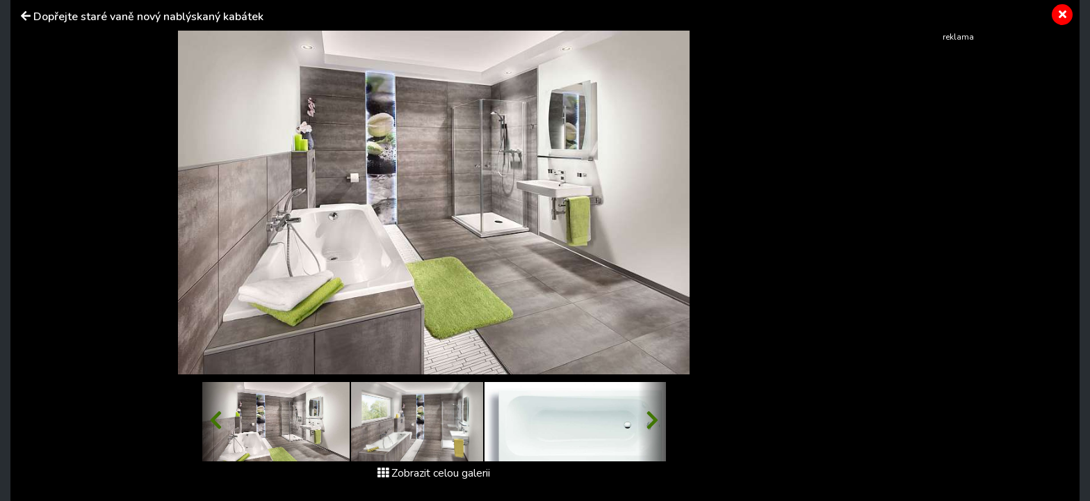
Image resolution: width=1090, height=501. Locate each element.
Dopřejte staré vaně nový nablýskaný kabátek (148, 16)
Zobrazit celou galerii (433, 473)
